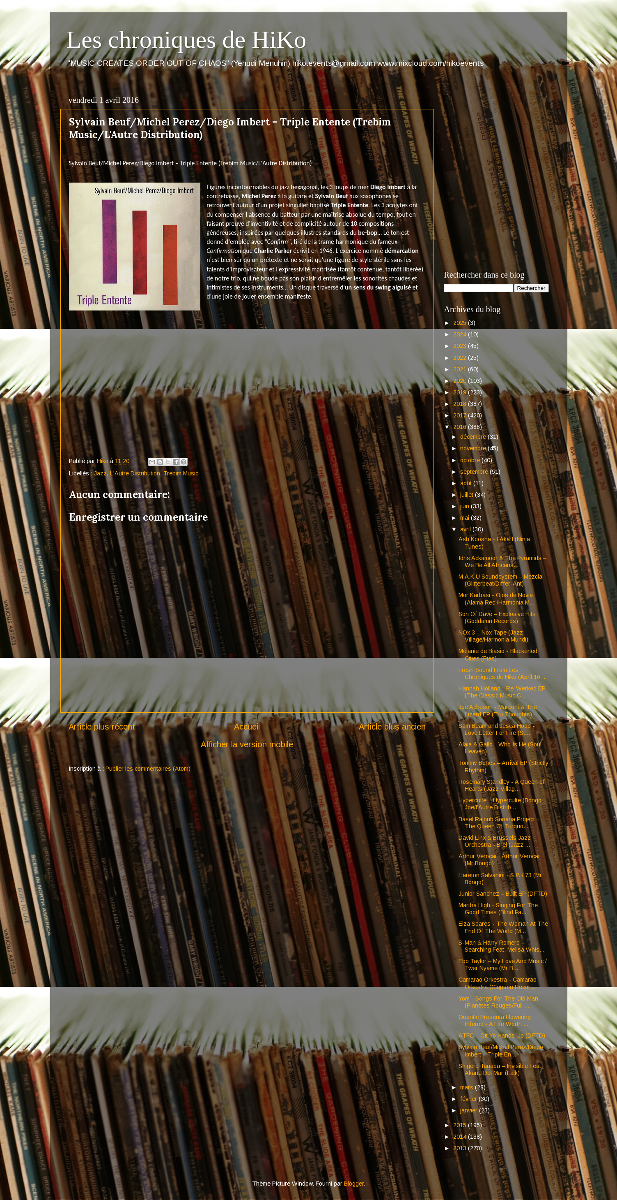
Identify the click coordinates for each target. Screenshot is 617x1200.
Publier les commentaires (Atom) (148, 768)
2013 (460, 1148)
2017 (460, 415)
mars (467, 1087)
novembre (474, 448)
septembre (475, 471)
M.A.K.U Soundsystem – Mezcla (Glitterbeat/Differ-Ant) (500, 580)
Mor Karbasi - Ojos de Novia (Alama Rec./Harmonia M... (496, 598)
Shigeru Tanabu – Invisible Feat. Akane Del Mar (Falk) (501, 1069)
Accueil (247, 726)
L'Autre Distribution (135, 473)
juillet (467, 494)
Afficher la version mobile (247, 744)
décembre (474, 436)
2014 (460, 1136)
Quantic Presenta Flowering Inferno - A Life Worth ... (495, 1020)
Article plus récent (102, 726)
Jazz (100, 473)
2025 (460, 323)
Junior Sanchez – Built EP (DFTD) (503, 893)
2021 (460, 369)
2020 (460, 381)
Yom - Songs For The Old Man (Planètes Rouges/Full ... (498, 1002)
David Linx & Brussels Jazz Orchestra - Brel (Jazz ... (495, 841)
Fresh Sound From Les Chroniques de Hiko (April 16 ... (503, 673)
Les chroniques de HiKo (187, 39)
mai (465, 517)
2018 (460, 404)
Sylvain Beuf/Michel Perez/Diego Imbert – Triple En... (501, 1050)
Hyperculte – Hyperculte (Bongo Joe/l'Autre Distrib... (500, 804)
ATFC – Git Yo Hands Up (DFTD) (502, 1035)
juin (465, 506)
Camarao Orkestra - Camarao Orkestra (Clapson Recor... (498, 983)
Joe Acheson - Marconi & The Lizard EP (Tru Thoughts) (498, 710)
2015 (460, 1125)
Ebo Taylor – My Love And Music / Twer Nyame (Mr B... (503, 964)
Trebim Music (180, 473)
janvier (469, 1110)
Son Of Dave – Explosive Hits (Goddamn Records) (497, 617)
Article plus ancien (392, 726)
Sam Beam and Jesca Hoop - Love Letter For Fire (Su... (497, 729)
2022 (460, 357)
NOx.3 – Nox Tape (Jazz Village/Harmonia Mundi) (493, 636)
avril (466, 529)
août (466, 483)
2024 (460, 334)
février (469, 1099)
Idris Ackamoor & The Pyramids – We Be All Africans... (502, 561)
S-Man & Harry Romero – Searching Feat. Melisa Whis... (501, 946)
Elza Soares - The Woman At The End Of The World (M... (503, 927)
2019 (460, 392)
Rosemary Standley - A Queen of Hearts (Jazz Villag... (502, 785)
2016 (460, 427)
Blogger (354, 1183)
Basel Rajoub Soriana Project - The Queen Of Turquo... (499, 822)
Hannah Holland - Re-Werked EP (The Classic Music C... (502, 692)
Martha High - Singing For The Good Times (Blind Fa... (498, 908)
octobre (471, 460)
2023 (460, 346)
